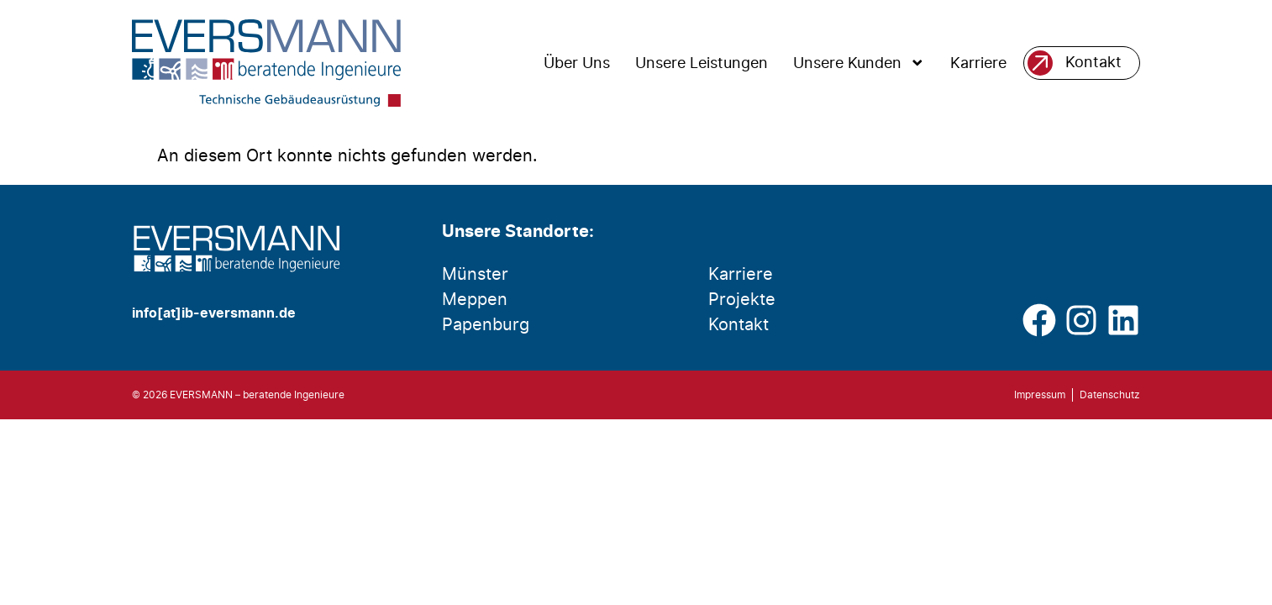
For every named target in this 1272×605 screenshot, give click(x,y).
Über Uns (577, 63)
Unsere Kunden (859, 63)
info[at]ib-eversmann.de (214, 313)
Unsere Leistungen (701, 63)
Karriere (978, 63)
